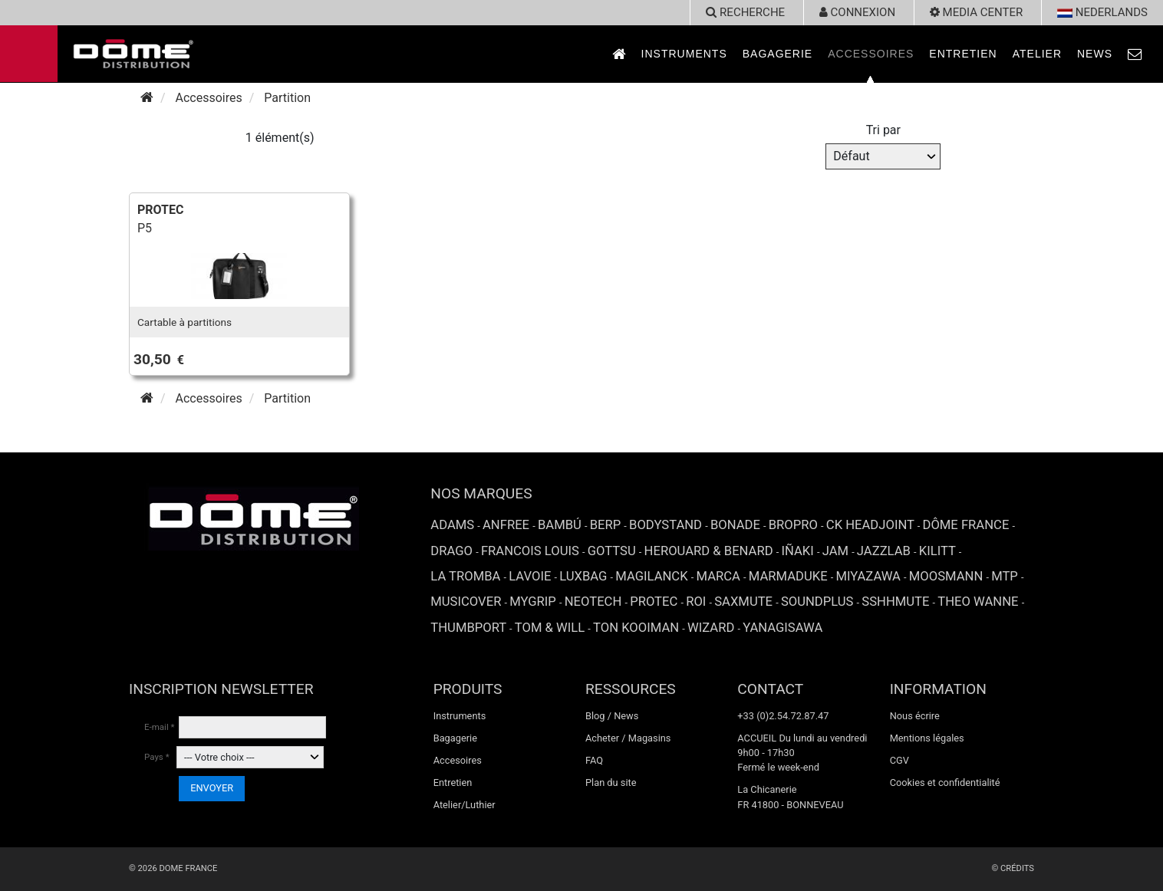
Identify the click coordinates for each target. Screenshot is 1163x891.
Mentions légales (927, 738)
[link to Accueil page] (619, 54)
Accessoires (871, 54)
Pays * (157, 756)
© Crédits (1012, 868)
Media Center (976, 12)
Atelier (1037, 54)
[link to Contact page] (1135, 54)
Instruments (684, 54)
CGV (899, 760)
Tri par (883, 130)
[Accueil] (146, 97)
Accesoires (457, 760)
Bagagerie (777, 54)
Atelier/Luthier (464, 804)
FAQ (594, 760)
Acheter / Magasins (628, 738)
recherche (745, 12)
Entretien (963, 54)
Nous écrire (915, 716)
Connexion (857, 12)
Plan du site (611, 782)
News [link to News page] (1094, 54)
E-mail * (159, 727)
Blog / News (611, 716)
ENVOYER (211, 788)
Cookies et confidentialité (945, 782)
